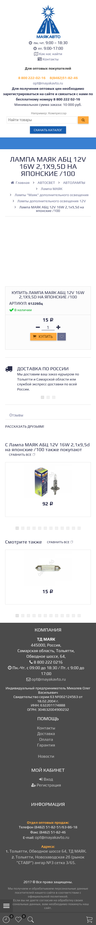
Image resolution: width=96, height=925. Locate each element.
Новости (46, 756)
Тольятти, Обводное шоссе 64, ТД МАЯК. (48, 851)
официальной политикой (47, 896)
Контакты (51, 59)
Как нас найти (50, 54)
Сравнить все (22, 455)
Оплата (46, 739)
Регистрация (46, 785)
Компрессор (57, 113)
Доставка (46, 733)
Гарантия (46, 745)
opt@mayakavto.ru (48, 83)
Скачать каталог (48, 130)
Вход (46, 779)
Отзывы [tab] (16, 415)
